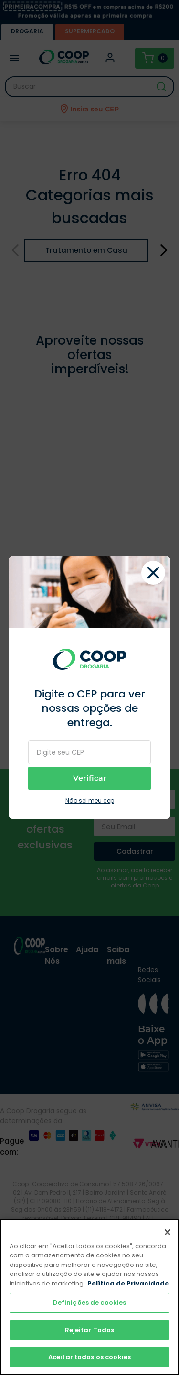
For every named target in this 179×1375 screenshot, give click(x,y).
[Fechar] (167, 1232)
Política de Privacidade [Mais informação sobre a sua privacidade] (128, 1283)
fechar (153, 573)
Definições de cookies (89, 1302)
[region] (89, 1297)
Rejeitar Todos (90, 1330)
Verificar (89, 778)
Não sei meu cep (89, 801)
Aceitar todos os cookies (89, 1357)
